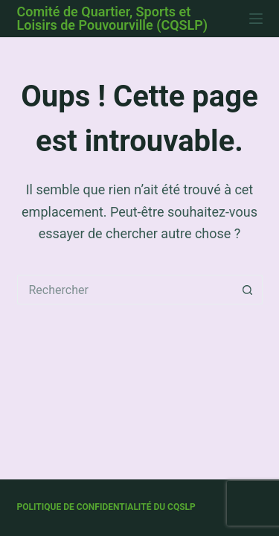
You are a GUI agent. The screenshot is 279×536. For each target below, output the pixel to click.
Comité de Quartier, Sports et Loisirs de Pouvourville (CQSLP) (112, 18)
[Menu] (256, 18)
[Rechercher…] (125, 289)
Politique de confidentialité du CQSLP (106, 507)
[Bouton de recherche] (248, 289)
